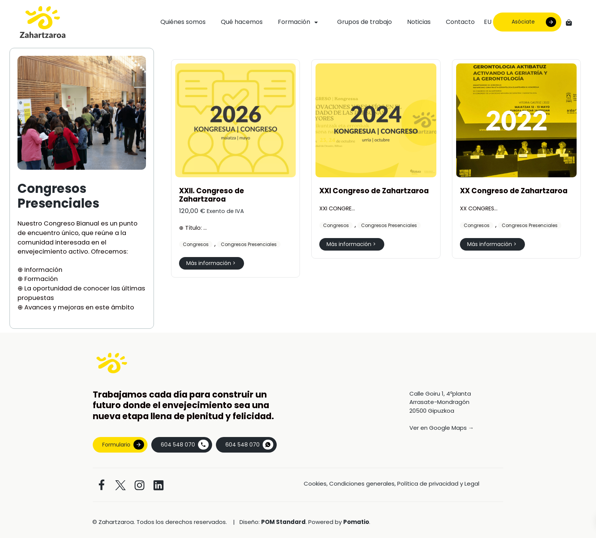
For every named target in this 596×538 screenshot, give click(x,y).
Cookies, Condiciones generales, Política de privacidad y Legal (391, 484)
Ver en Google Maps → (441, 428)
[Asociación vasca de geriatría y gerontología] (42, 22)
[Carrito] (568, 22)
